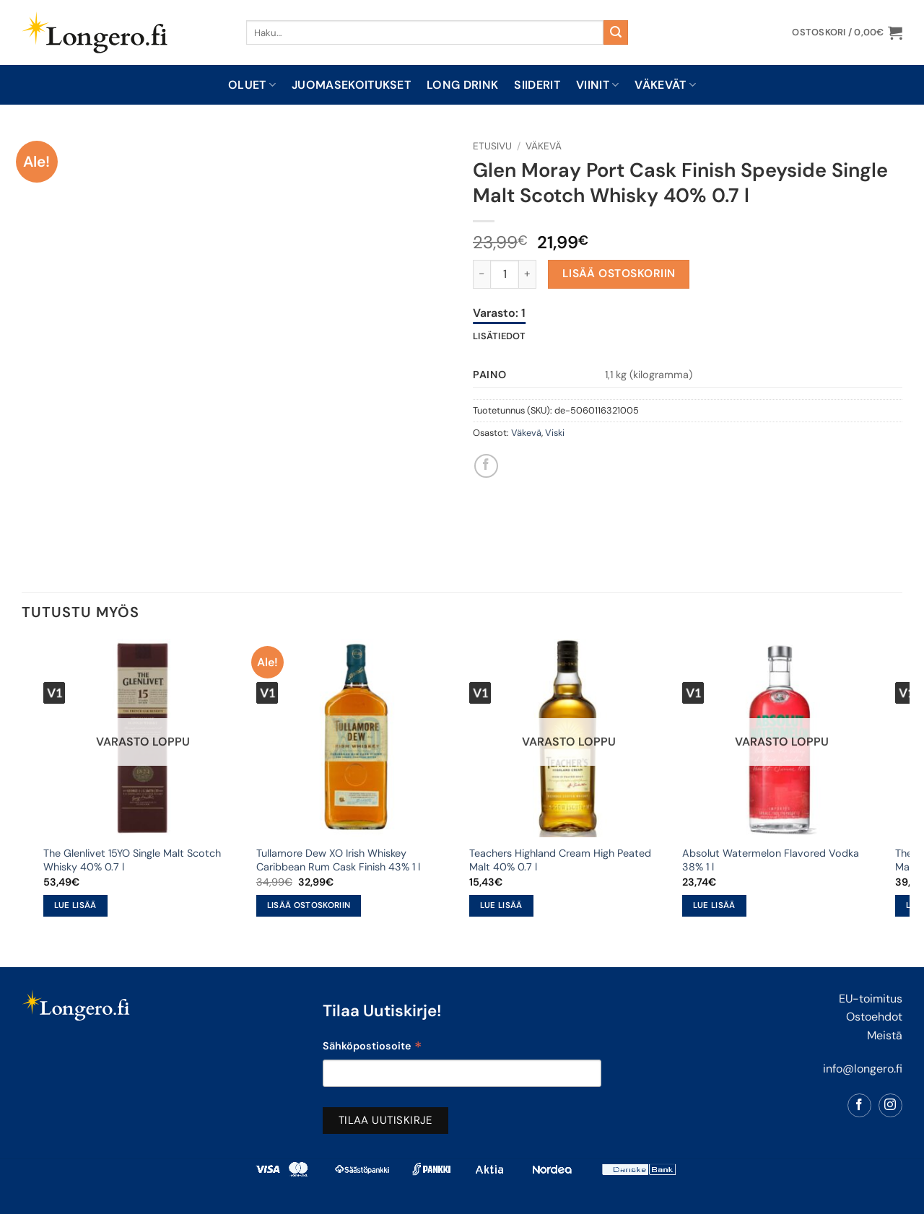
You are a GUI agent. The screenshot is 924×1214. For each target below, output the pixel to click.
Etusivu (492, 146)
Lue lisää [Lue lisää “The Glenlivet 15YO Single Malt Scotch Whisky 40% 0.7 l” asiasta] (75, 905)
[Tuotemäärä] (504, 274)
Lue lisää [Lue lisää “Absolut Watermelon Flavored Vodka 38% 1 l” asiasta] (714, 905)
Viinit (597, 84)
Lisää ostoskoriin (619, 273)
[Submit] (615, 32)
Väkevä (544, 146)
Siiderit (537, 84)
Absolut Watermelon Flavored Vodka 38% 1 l (770, 860)
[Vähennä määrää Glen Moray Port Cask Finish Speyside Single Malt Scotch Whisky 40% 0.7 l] (481, 274)
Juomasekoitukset (351, 84)
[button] (847, 32)
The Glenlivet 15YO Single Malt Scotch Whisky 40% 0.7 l (132, 860)
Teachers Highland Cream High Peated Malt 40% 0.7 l (560, 860)
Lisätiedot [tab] (499, 336)
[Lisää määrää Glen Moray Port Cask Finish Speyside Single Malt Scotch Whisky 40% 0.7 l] (527, 274)
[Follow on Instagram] (890, 1105)
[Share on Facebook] (486, 466)
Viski (555, 433)
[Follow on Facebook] (859, 1105)
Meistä (884, 1035)
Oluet (252, 84)
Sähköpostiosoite (372, 1047)
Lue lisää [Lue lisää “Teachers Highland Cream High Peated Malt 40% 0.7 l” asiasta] (501, 905)
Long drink (462, 84)
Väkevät (665, 84)
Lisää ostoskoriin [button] (309, 905)
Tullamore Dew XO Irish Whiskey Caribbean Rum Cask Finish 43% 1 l (338, 860)
